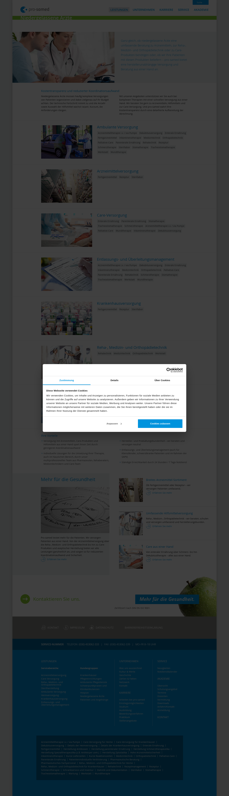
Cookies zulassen (160, 423)
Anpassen (114, 423)
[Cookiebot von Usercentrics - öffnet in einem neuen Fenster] (169, 370)
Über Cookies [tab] (162, 380)
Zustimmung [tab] (66, 380)
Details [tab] (114, 380)
